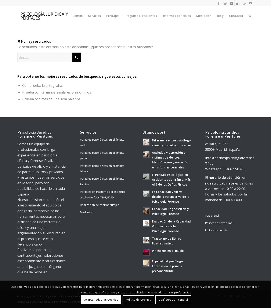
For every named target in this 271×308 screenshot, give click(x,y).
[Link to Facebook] (219, 3)
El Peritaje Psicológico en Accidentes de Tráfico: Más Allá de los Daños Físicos (171, 179)
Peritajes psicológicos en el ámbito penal (102, 155)
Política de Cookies (138, 299)
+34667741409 (233, 169)
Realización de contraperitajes (99, 205)
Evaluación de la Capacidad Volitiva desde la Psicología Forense (171, 226)
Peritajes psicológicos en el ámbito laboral (102, 168)
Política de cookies (217, 230)
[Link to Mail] (250, 3)
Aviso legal (212, 215)
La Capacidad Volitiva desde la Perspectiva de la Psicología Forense (170, 197)
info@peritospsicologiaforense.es (232, 158)
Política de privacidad (218, 223)
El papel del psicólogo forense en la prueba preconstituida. (167, 266)
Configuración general (173, 299)
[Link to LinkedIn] (238, 3)
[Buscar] (250, 15)
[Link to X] (231, 3)
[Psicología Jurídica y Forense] (44, 15)
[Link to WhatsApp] (244, 3)
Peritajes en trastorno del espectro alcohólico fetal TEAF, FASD (102, 194)
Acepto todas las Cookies (101, 299)
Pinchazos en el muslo (168, 251)
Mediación (86, 212)
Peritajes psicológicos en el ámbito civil (102, 142)
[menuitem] (77, 15)
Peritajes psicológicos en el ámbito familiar (102, 181)
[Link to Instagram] (225, 3)
